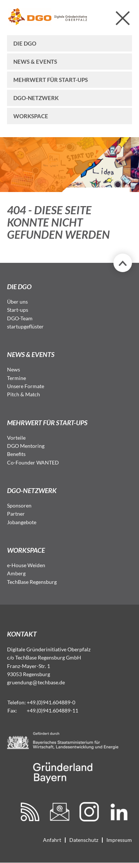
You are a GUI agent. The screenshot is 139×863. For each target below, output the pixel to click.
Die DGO (24, 43)
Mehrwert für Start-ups (50, 79)
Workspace (30, 116)
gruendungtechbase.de (36, 682)
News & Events (35, 61)
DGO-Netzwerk (36, 98)
